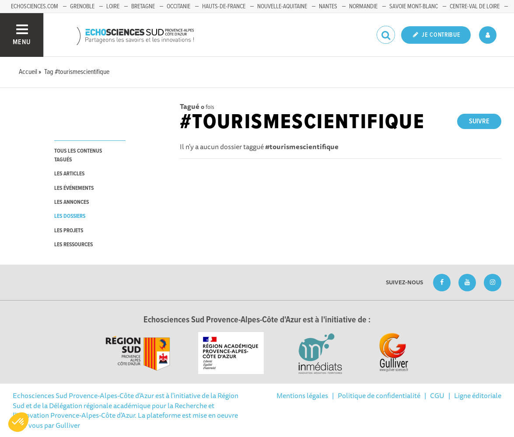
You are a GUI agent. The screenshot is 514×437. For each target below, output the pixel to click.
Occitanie (178, 6)
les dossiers (69, 216)
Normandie (363, 6)
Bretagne (143, 6)
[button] (18, 422)
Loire (112, 6)
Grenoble (82, 6)
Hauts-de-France (223, 6)
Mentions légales (302, 395)
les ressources (73, 244)
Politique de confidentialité (379, 395)
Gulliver (68, 425)
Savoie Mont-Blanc (413, 6)
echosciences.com (34, 6)
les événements (74, 188)
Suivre (479, 121)
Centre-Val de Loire (475, 6)
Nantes (328, 6)
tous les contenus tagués (78, 155)
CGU (437, 395)
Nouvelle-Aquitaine (282, 6)
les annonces (71, 202)
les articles (69, 174)
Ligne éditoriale (477, 395)
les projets (68, 230)
